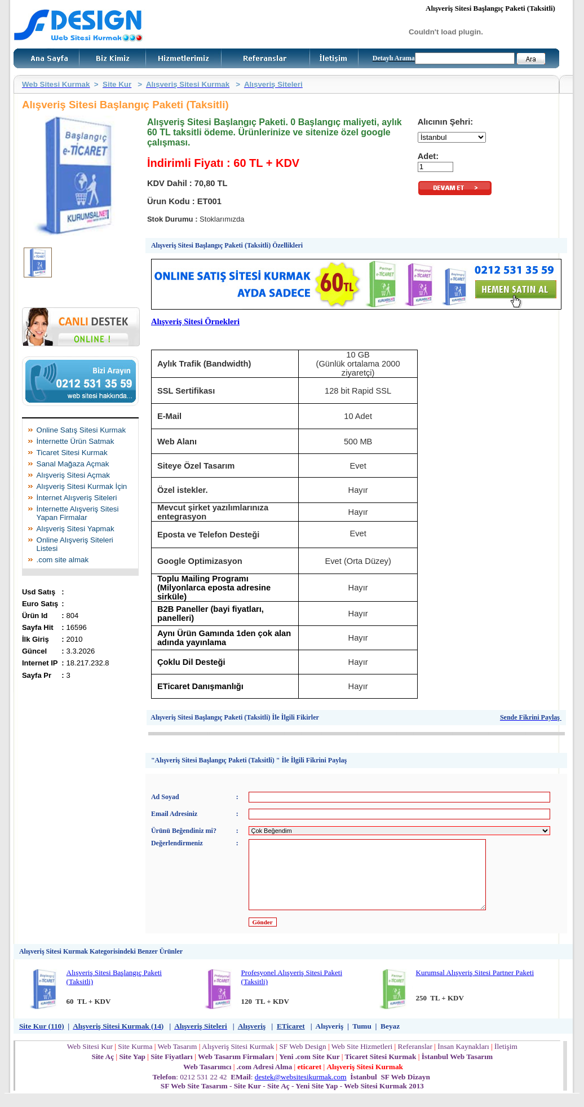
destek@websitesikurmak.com (301, 1090)
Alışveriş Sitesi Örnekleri (195, 321)
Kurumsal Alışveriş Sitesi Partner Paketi (475, 986)
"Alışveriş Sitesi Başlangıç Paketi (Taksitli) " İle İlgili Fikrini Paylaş (249, 760)
